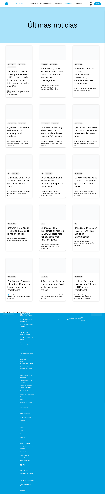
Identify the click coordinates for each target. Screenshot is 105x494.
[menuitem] (91, 2)
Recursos (24, 465)
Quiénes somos (24, 487)
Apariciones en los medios (27, 480)
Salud (21, 424)
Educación (22, 420)
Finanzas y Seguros (25, 417)
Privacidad (76, 318)
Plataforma (25, 314)
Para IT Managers (25, 452)
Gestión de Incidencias (26, 372)
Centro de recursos (25, 467)
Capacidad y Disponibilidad (27, 390)
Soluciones (25, 360)
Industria (22, 437)
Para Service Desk (25, 460)
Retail (21, 434)
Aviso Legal (68, 318)
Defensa (22, 427)
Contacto (22, 490)
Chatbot (22, 399)
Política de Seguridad (82, 319)
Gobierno (22, 430)
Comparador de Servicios (26, 473)
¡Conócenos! (25, 485)
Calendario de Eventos (26, 477)
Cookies (72, 318)
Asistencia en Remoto (26, 402)
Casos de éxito (24, 470)
